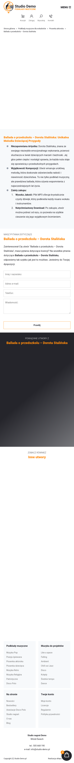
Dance (44, 683)
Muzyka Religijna (14, 674)
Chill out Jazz (47, 666)
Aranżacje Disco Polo (16, 710)
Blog (8, 723)
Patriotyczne (12, 679)
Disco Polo (11, 683)
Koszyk (23, 18)
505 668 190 (39, 746)
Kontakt (51, 18)
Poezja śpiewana (14, 657)
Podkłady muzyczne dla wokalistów (32, 29)
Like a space (46, 652)
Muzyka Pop (12, 652)
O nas (9, 718)
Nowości (10, 701)
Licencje (45, 705)
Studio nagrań (12, 714)
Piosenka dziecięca (15, 666)
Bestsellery (11, 705)
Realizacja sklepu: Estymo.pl (59, 759)
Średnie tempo (47, 679)
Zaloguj (31, 18)
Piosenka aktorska (56, 29)
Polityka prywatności (50, 714)
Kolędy (44, 674)
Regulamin (46, 710)
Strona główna (9, 29)
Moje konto (46, 701)
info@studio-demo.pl (40, 749)
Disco (43, 670)
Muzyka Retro (12, 670)
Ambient (45, 661)
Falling (44, 657)
